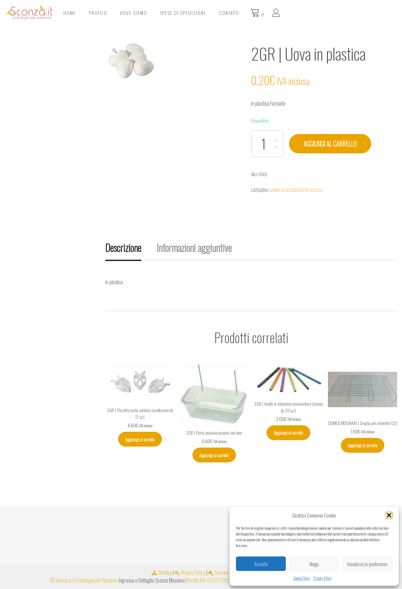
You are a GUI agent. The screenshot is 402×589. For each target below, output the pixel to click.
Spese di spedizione (287, 12)
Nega (314, 563)
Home (173, 12)
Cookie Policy (301, 578)
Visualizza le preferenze (367, 563)
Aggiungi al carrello (330, 144)
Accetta (261, 563)
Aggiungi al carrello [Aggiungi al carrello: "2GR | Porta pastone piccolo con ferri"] (214, 455)
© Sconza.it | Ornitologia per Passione (84, 580)
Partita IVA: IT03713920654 (213, 580)
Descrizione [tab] (123, 247)
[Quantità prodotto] (267, 143)
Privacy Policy (322, 578)
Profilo (202, 12)
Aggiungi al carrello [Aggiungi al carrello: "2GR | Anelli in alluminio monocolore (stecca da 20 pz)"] (288, 432)
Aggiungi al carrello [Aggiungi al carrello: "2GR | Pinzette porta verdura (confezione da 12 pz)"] (140, 439)
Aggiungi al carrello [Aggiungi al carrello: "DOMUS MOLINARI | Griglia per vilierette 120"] (362, 445)
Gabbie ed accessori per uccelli (296, 190)
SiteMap (162, 572)
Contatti (333, 12)
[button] (389, 515)
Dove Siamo (237, 12)
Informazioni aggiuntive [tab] (194, 247)
